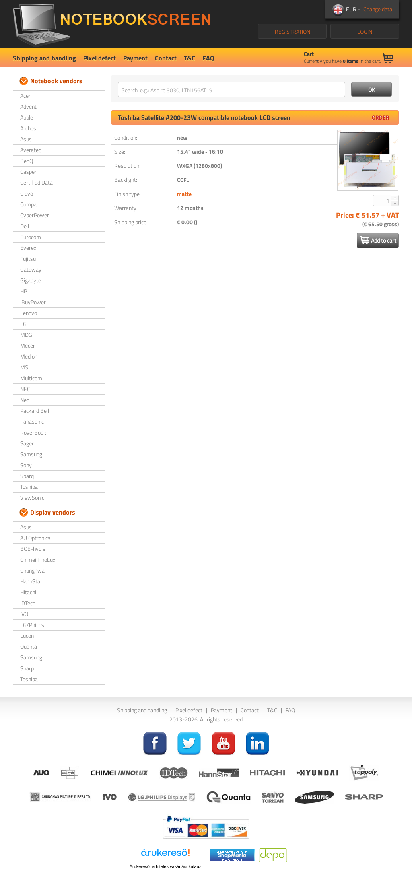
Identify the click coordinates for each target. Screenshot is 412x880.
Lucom (28, 635)
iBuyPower (33, 302)
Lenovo (28, 313)
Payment (135, 58)
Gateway (30, 269)
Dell (24, 226)
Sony (26, 465)
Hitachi (28, 592)
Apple (26, 117)
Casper (28, 171)
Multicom (31, 378)
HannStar (31, 581)
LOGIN (364, 31)
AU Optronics (35, 538)
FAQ (208, 58)
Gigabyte (30, 280)
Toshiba (29, 486)
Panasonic (32, 421)
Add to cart (378, 240)
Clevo (26, 193)
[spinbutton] (382, 200)
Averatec (30, 150)
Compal (29, 204)
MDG (26, 334)
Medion (28, 356)
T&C (189, 58)
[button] (394, 197)
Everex (28, 247)
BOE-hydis (32, 548)
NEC (25, 389)
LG (23, 323)
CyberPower (34, 215)
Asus (26, 139)
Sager (27, 443)
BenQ (26, 161)
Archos (28, 128)
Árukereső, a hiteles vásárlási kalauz (166, 866)
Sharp (27, 668)
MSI (24, 367)
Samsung (31, 454)
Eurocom (30, 237)
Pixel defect (99, 58)
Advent (28, 106)
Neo (24, 400)
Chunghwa (32, 570)
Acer (25, 95)
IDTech (27, 603)
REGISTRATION (292, 31)
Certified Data (36, 182)
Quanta (28, 646)
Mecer (27, 345)
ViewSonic (32, 497)
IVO (24, 614)
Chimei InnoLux (37, 559)
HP (23, 291)
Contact (166, 58)
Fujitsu (28, 258)
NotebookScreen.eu (111, 24)
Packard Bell (34, 410)
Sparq (27, 476)
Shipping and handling (44, 58)
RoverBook (33, 432)
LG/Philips (32, 624)
